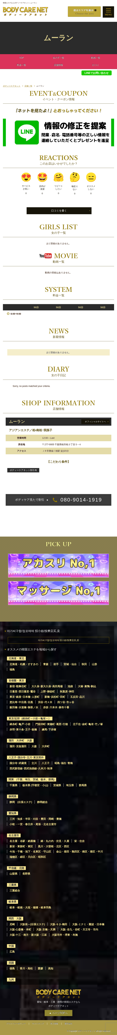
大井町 (45, 746)
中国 (11, 946)
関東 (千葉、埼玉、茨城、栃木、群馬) (32, 779)
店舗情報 (58, 65)
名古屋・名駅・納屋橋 (23, 841)
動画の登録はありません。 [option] (58, 272)
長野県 (26, 873)
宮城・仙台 (70, 664)
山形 (94, 664)
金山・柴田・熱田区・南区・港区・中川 (79, 851)
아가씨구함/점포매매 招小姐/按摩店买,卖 (58, 640)
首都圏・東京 (16, 680)
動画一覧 (95, 57)
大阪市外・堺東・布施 (65, 934)
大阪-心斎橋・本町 (20, 929)
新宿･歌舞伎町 (18, 686)
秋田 (84, 664)
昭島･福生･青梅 (64, 763)
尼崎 (12, 924)
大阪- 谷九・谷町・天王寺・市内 (79, 929)
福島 (12, 669)
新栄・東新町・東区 (21, 846)
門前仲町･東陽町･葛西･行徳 (51, 724)
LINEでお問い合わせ (97, 73)
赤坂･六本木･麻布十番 (56, 707)
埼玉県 (70, 785)
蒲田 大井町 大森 (20, 740)
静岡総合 (42, 802)
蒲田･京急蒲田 (18, 746)
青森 (45, 664)
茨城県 (57, 785)
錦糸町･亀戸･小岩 (20, 724)
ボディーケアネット (11, 86)
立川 (34, 763)
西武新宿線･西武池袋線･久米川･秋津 (31, 768)
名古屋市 (14, 835)
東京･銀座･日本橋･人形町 (24, 696)
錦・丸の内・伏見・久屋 (55, 841)
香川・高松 (26, 968)
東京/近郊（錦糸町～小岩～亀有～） (30, 718)
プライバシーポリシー (16, 1024)
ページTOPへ (60, 1013)
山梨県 (13, 873)
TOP (21, 57)
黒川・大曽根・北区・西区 (53, 846)
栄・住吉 (79, 841)
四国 (11, 962)
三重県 (12, 885)
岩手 (56, 664)
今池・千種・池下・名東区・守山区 (30, 851)
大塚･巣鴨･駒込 (87, 686)
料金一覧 (21, 65)
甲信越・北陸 (16, 868)
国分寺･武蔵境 (18, 763)
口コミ (95, 65)
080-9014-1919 (58, 500)
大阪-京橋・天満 (45, 929)
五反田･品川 (77, 696)
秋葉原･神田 (67, 691)
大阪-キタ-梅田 (58, 924)
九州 (11, 979)
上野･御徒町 (48, 691)
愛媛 (40, 968)
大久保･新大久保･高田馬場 (47, 686)
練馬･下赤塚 (49, 729)
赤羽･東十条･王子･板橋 (23, 729)
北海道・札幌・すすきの (24, 664)
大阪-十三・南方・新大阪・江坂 (28, 934)
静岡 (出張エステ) (21, 802)
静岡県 (12, 796)
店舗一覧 (28, 86)
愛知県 (12, 813)
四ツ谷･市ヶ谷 (65, 702)
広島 (12, 951)
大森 (34, 746)
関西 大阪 (15, 918)
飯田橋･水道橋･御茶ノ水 (24, 707)
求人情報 (54, 1024)
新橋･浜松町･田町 (54, 696)
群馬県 (83, 785)
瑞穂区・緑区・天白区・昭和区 (28, 857)
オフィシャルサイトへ (95, 421)
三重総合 (15, 890)
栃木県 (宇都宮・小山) (35, 785)
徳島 (12, 968)
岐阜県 (12, 901)
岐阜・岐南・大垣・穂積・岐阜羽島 (30, 907)
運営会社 (68, 1024)
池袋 (70, 686)
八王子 (45, 763)
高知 (50, 968)
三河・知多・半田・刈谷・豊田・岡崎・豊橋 (36, 819)
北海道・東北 (16, 658)
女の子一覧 (58, 57)
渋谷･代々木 (45, 702)
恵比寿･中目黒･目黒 (21, 702)
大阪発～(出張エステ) (32, 924)
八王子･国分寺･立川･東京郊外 (26, 757)
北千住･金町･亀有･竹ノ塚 (88, 724)
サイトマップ (38, 1024)
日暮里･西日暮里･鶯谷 (23, 691)
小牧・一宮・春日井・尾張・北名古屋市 (33, 824)
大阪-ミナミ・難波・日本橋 (88, 924)
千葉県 (13, 785)
